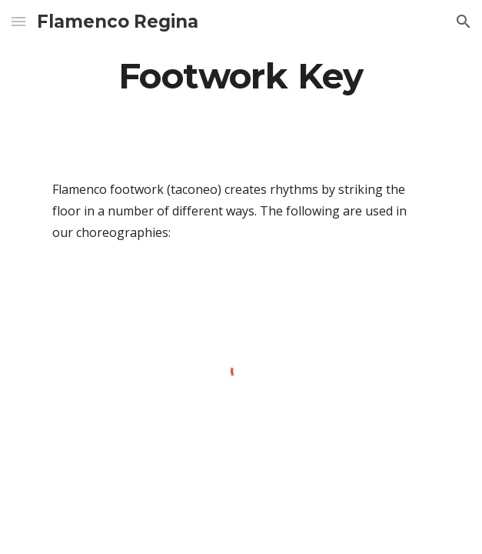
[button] (18, 21)
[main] (241, 76)
